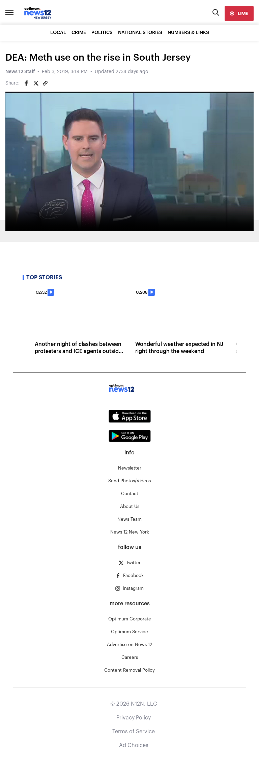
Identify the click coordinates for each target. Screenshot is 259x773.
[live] (239, 13)
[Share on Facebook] (26, 83)
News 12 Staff (20, 71)
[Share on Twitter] (35, 83)
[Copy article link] (45, 83)
